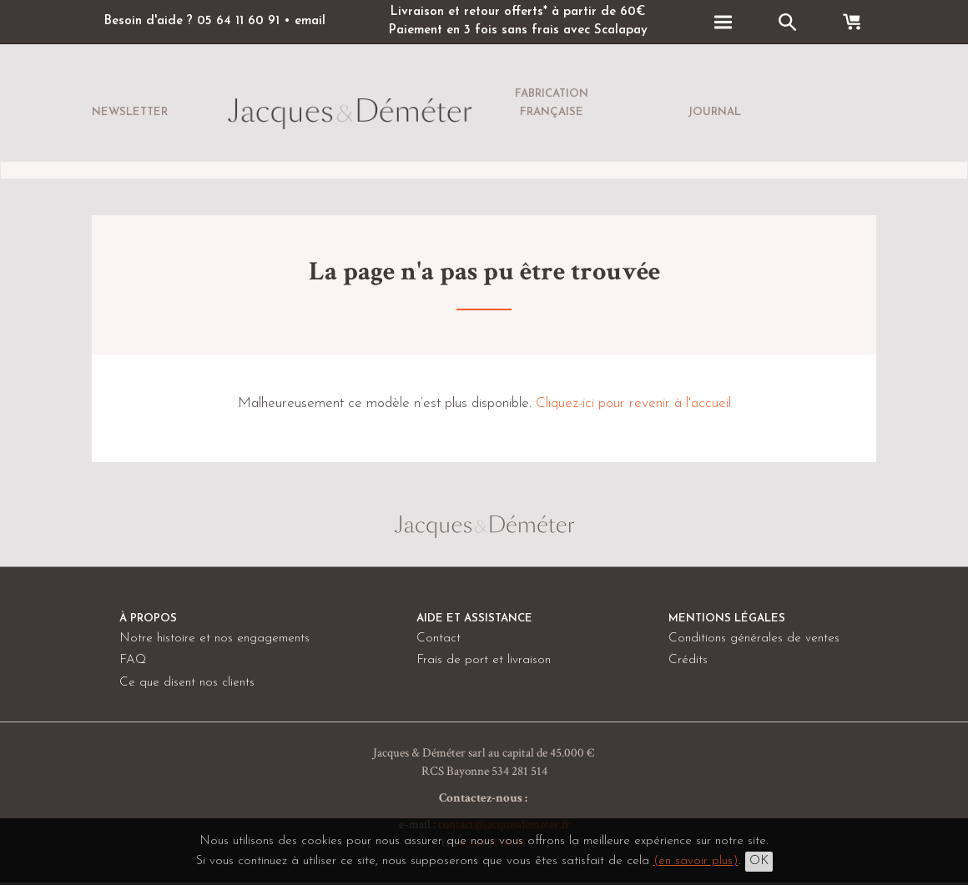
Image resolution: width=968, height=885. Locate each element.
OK (759, 861)
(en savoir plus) (696, 861)
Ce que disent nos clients (187, 682)
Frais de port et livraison (483, 660)
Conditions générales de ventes (753, 638)
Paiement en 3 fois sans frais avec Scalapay (518, 30)
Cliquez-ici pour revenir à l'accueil (633, 403)
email (310, 21)
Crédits (688, 660)
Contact (438, 638)
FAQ (132, 660)
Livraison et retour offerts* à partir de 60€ (518, 12)
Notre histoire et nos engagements (214, 638)
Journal (714, 112)
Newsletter (130, 112)
